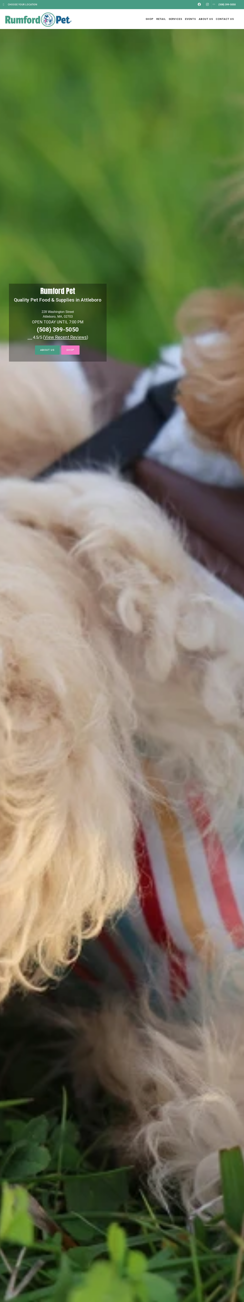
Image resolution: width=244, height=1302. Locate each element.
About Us (47, 349)
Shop (70, 349)
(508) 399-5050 (58, 329)
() (65, 337)
